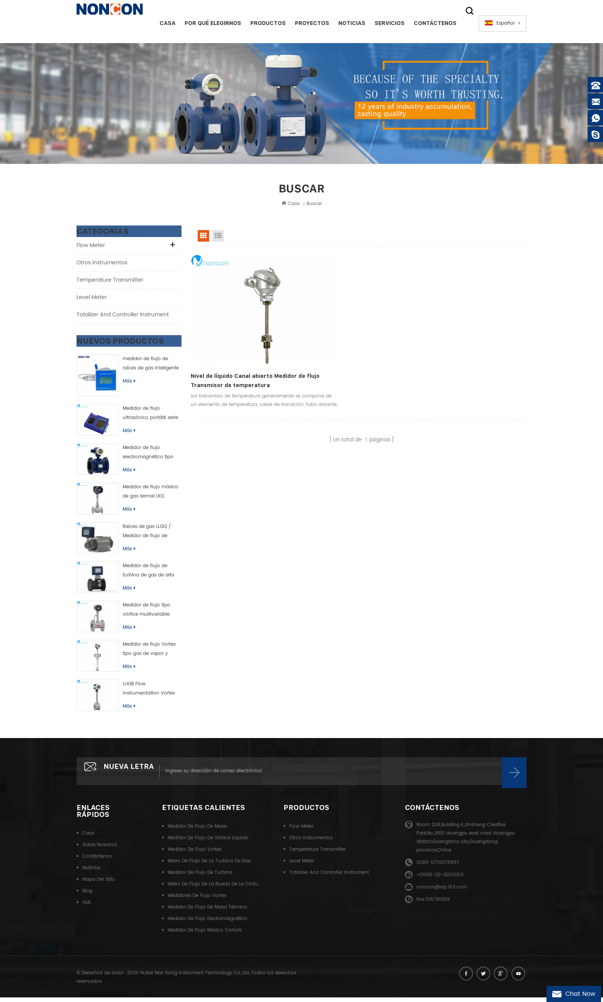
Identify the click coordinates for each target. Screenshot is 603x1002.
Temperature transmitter (110, 283)
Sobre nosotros (99, 851)
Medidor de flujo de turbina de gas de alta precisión (148, 574)
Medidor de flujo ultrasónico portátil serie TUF (150, 417)
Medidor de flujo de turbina (200, 878)
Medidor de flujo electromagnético (207, 925)
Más (129, 384)
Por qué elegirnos (206, 23)
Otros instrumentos (102, 265)
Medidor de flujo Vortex (195, 855)
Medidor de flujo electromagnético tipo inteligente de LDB (148, 456)
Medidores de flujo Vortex (197, 901)
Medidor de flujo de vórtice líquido (208, 844)
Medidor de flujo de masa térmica (207, 913)
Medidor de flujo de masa (197, 832)
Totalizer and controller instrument (123, 317)
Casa (161, 23)
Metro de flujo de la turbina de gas (209, 867)
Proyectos (306, 23)
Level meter (92, 300)
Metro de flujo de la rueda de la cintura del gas (214, 890)
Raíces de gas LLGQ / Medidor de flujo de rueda (147, 535)
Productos (262, 23)
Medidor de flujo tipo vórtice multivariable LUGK (146, 613)
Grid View (203, 239)
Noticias (345, 23)
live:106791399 (433, 905)
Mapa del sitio (98, 885)
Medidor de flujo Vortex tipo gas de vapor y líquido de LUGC (149, 652)
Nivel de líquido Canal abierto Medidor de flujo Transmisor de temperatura (234, 349)
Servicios (383, 23)
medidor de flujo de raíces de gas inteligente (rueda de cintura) (151, 367)
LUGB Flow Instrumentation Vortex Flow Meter (149, 692)
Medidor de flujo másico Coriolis (205, 936)
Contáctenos (429, 23)
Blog (87, 897)
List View (218, 239)
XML (86, 908)
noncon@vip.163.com (441, 893)
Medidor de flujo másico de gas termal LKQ (150, 494)
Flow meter (91, 248)
